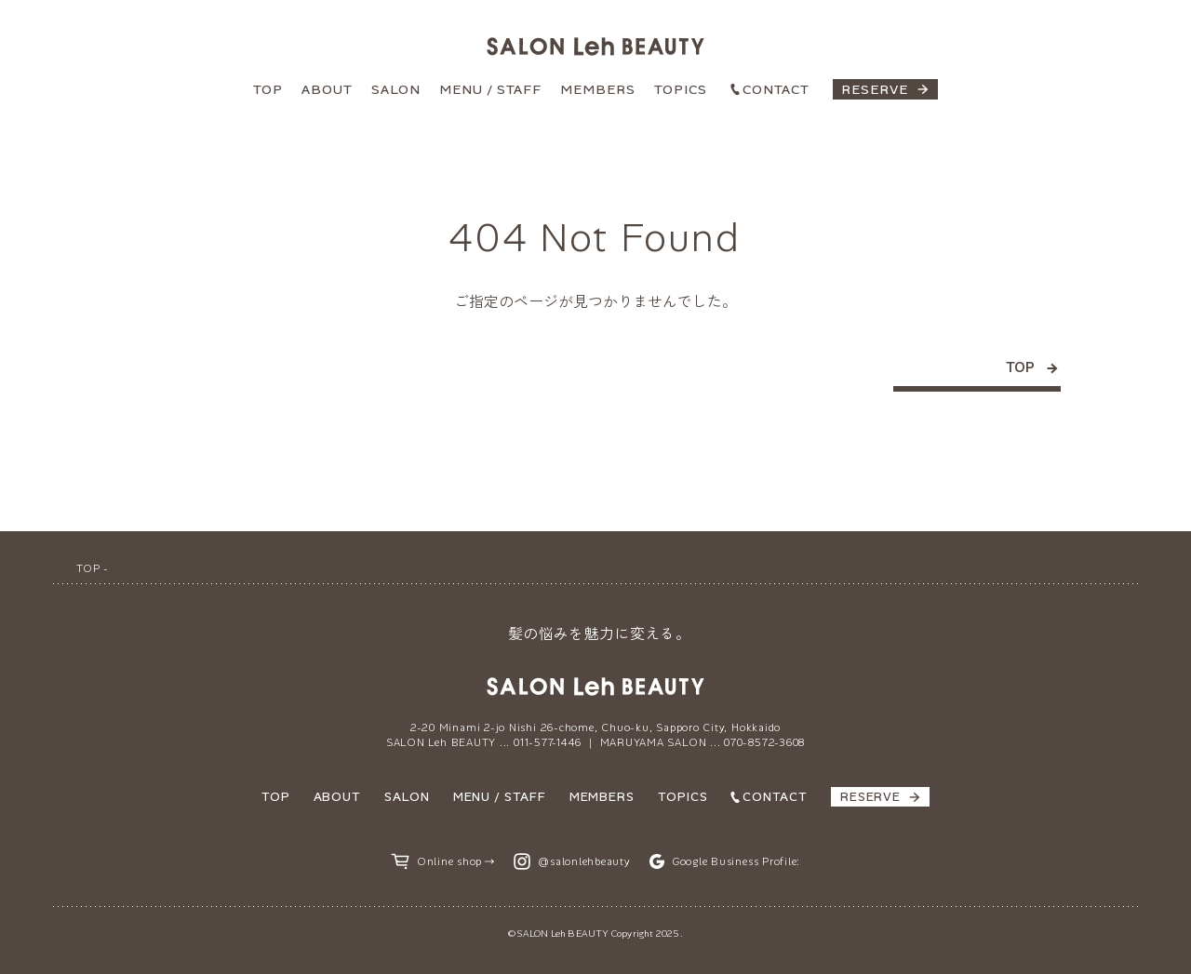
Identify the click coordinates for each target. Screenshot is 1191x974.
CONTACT (776, 89)
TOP (268, 89)
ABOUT (327, 89)
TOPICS (680, 89)
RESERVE (874, 89)
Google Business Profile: (736, 861)
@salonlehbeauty (584, 861)
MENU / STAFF (490, 89)
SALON (396, 89)
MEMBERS (598, 89)
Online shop (449, 861)
